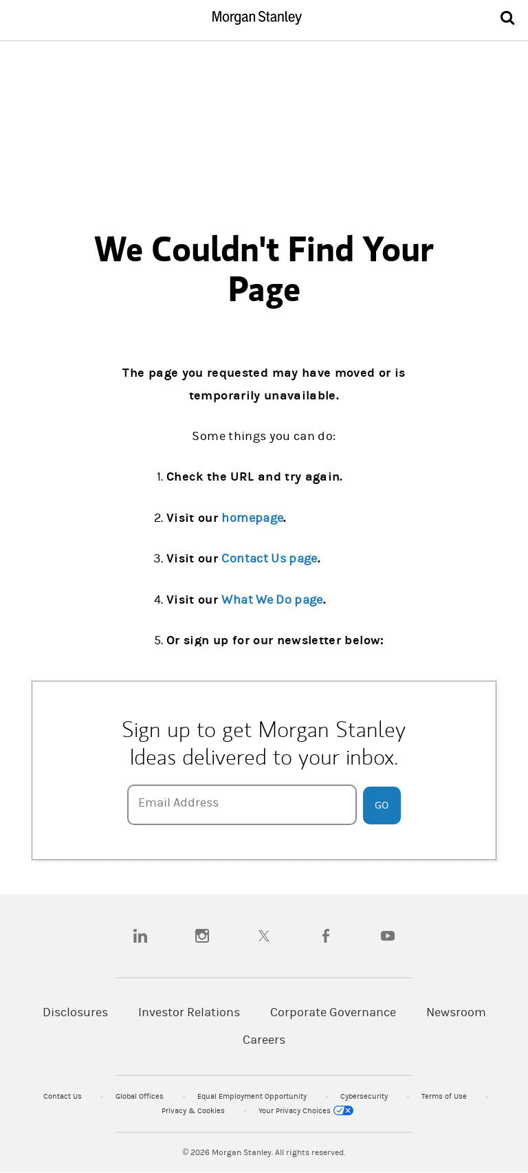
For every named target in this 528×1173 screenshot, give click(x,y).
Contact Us (63, 1096)
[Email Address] (242, 805)
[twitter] (264, 936)
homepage (252, 518)
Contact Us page (269, 558)
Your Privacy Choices (305, 1110)
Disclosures (75, 1012)
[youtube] (388, 936)
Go (381, 805)
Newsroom (456, 1012)
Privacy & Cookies (194, 1110)
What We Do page (271, 600)
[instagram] (202, 936)
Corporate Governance (333, 1012)
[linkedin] (140, 936)
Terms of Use (445, 1096)
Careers (264, 1040)
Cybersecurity (365, 1096)
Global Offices (141, 1096)
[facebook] (326, 936)
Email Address (178, 803)
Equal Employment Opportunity (253, 1096)
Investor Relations (189, 1012)
